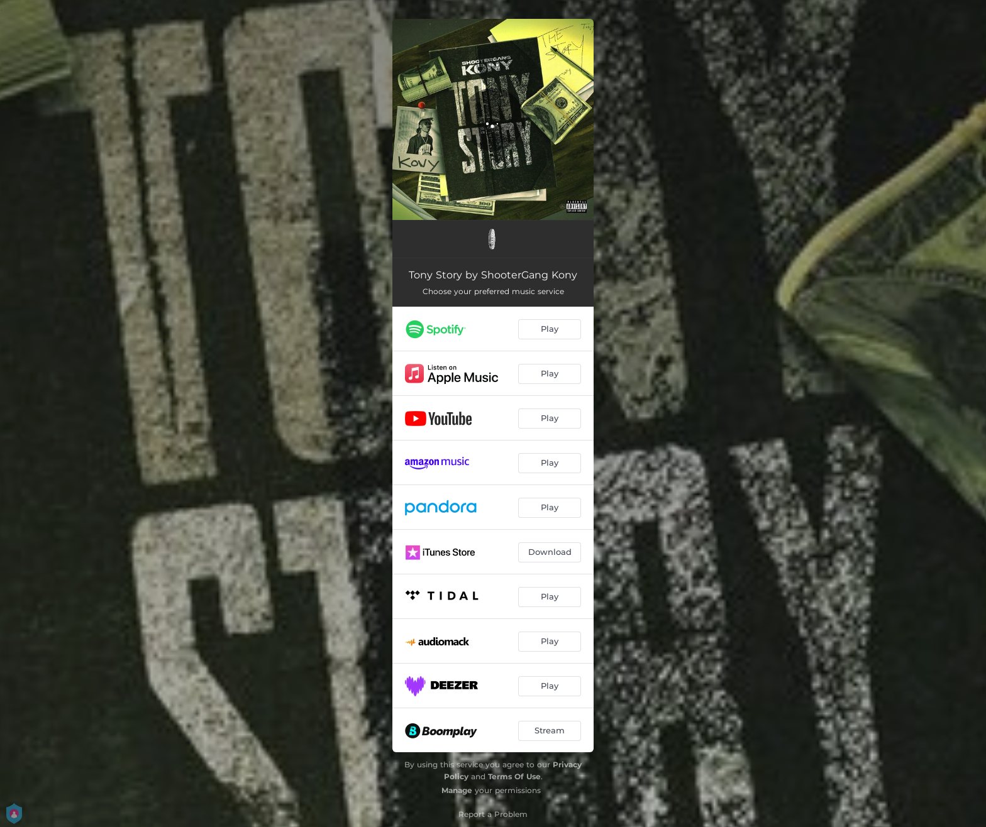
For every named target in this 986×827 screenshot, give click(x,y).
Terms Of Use (514, 776)
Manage (456, 790)
